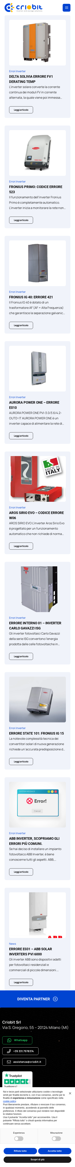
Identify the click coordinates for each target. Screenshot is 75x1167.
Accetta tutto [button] (55, 1151)
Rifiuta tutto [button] (20, 1151)
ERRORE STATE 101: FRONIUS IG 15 (36, 733)
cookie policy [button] (9, 1101)
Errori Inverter (17, 71)
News (12, 943)
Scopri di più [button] (37, 1159)
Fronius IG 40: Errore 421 (31, 297)
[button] (37, 1000)
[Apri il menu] (66, 8)
